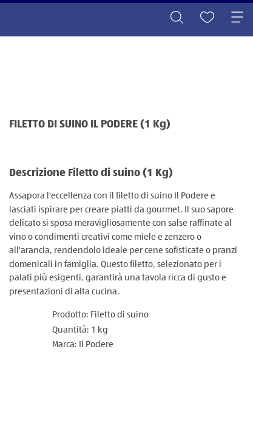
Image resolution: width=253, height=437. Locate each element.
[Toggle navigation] (237, 18)
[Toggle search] (176, 18)
